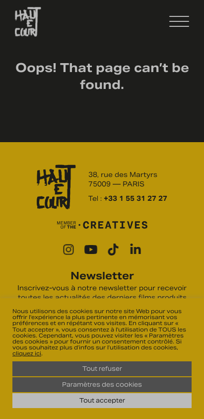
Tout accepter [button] (102, 400)
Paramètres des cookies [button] (102, 384)
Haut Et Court (28, 22)
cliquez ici (26, 353)
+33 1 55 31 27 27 (135, 198)
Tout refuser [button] (102, 368)
